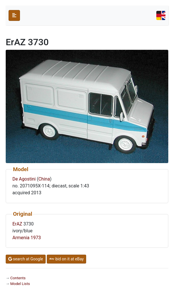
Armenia (20, 237)
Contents (18, 278)
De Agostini (24, 179)
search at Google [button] (25, 259)
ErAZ (17, 224)
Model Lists (20, 284)
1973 (36, 237)
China (44, 179)
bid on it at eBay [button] (66, 259)
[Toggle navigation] (160, 15)
